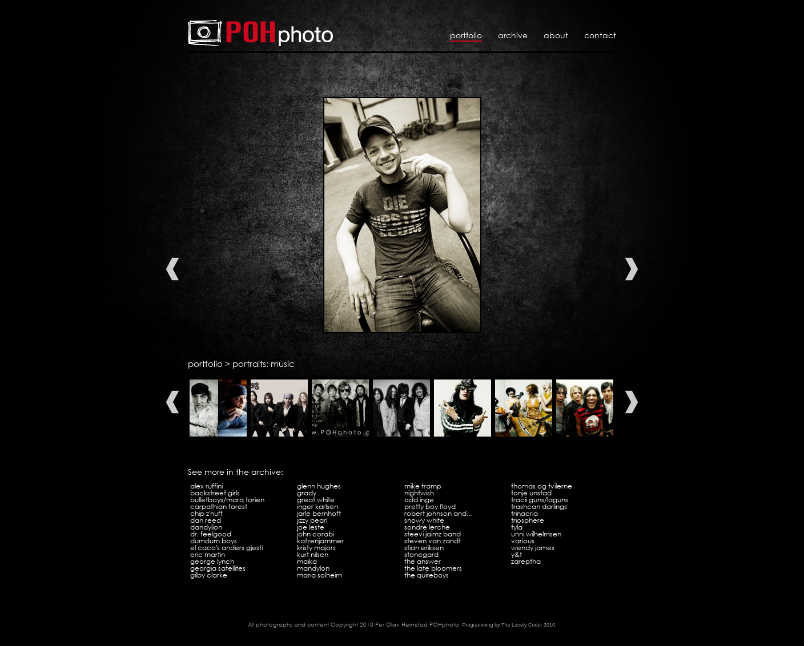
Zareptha (526, 561)
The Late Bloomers (433, 568)
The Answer (422, 561)
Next (631, 269)
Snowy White (424, 520)
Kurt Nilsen (312, 554)
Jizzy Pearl (312, 520)
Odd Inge (419, 499)
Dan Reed (205, 520)
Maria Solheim (319, 575)
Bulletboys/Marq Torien (227, 499)
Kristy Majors (316, 547)
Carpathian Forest (218, 506)
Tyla (516, 527)
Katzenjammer (320, 541)
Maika (307, 561)
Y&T (516, 554)
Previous (172, 269)
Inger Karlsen (317, 506)
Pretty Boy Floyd (430, 506)
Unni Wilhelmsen (536, 534)
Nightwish (419, 493)
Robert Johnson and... (438, 513)
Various (522, 541)
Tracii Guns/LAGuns (539, 499)
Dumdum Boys (213, 541)
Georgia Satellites (218, 568)
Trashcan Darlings (539, 506)
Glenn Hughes (319, 486)
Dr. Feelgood (210, 534)
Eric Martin (207, 554)
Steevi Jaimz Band (432, 534)
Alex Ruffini (206, 486)
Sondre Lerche (427, 527)
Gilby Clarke (208, 575)
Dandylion (206, 527)
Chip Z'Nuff (206, 513)
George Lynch (212, 561)
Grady (306, 493)
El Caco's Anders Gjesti (226, 547)
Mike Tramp (422, 486)
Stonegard (421, 554)
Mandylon (313, 568)
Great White (316, 499)
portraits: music (263, 363)
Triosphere (527, 520)
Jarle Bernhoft (319, 513)
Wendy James (532, 547)
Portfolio (466, 35)
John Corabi (315, 534)
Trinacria (524, 513)
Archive (513, 35)
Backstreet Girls (215, 493)
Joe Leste (310, 527)
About (556, 35)
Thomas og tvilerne (541, 486)
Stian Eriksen (424, 547)
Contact (600, 35)
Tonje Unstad (531, 493)
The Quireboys (426, 575)
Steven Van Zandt (432, 541)
